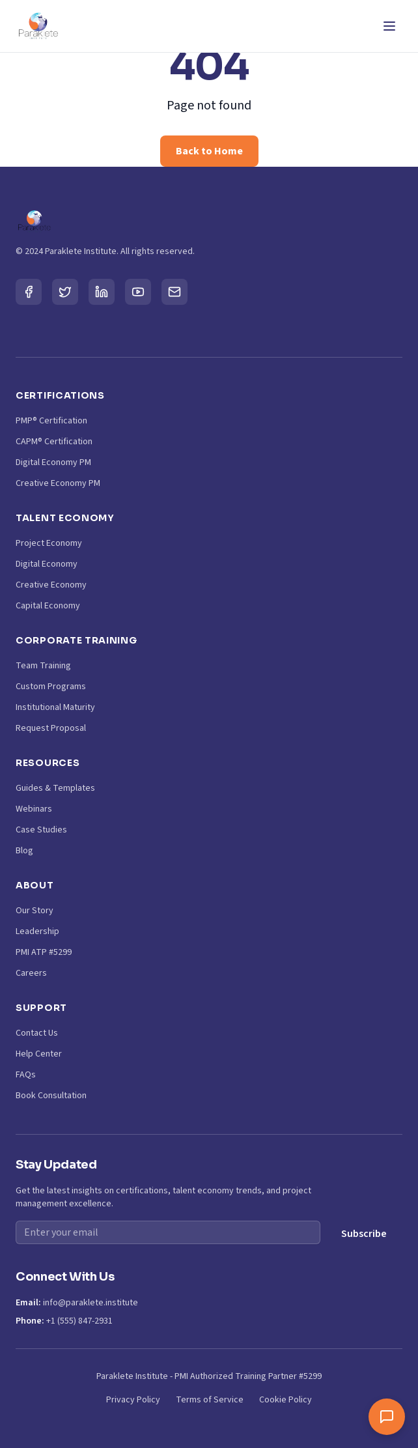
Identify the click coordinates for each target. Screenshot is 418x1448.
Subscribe (364, 1234)
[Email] (174, 292)
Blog (24, 850)
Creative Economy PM (58, 483)
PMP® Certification (51, 420)
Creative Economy (51, 584)
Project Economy (49, 543)
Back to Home (209, 151)
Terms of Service (210, 1399)
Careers (31, 973)
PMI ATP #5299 (44, 952)
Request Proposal (51, 728)
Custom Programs (51, 686)
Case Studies (41, 829)
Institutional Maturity (55, 707)
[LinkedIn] (102, 292)
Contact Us (37, 1033)
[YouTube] (138, 292)
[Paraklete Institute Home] (38, 26)
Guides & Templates (55, 788)
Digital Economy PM (53, 462)
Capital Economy (48, 605)
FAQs (26, 1074)
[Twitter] (65, 292)
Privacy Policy (133, 1399)
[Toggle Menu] (389, 26)
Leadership (37, 931)
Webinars (34, 809)
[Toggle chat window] (387, 1416)
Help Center (39, 1053)
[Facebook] (29, 292)
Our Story (34, 910)
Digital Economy (46, 564)
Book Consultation (51, 1095)
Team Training (43, 665)
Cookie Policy (285, 1399)
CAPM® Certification (54, 441)
